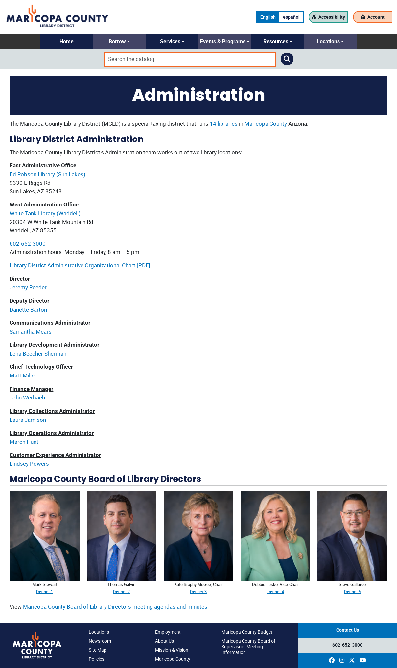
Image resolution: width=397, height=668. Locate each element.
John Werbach (27, 397)
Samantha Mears (31, 331)
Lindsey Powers (29, 463)
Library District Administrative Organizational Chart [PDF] (80, 265)
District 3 (198, 591)
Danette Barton (28, 309)
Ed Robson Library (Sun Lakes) (47, 174)
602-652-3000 (28, 243)
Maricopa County (266, 123)
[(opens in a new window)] (332, 660)
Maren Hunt (24, 441)
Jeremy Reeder (28, 287)
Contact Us (347, 630)
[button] (66, 41)
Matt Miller (23, 375)
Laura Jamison (28, 419)
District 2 (121, 591)
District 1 (44, 591)
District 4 (275, 591)
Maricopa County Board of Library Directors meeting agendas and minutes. (116, 606)
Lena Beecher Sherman (38, 353)
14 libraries (224, 123)
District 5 (352, 591)
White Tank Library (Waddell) (45, 213)
